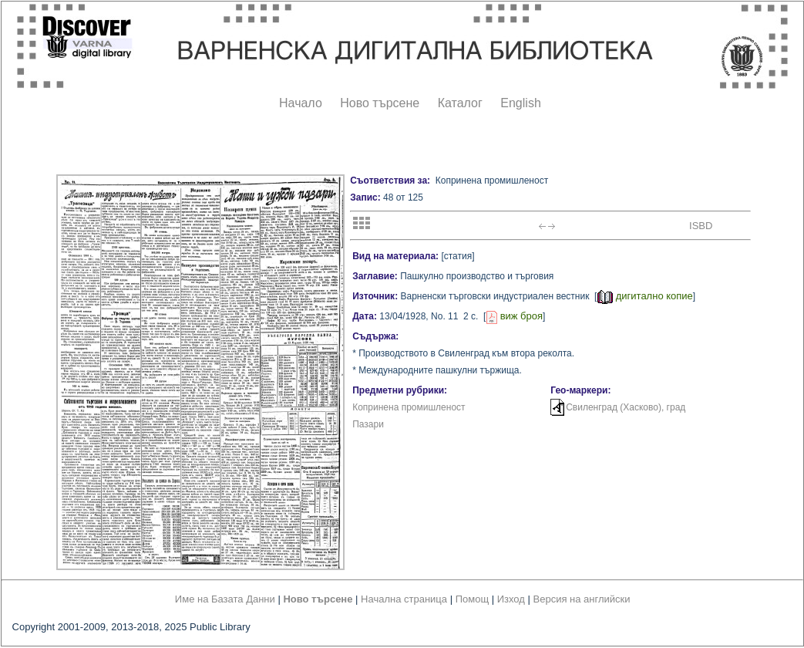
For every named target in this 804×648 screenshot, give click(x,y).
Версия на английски (582, 599)
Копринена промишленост (408, 407)
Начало (300, 103)
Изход (511, 599)
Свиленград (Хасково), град (625, 407)
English (520, 103)
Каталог (460, 103)
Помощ (472, 599)
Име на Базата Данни (225, 599)
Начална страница (404, 599)
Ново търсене (379, 103)
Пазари (368, 424)
